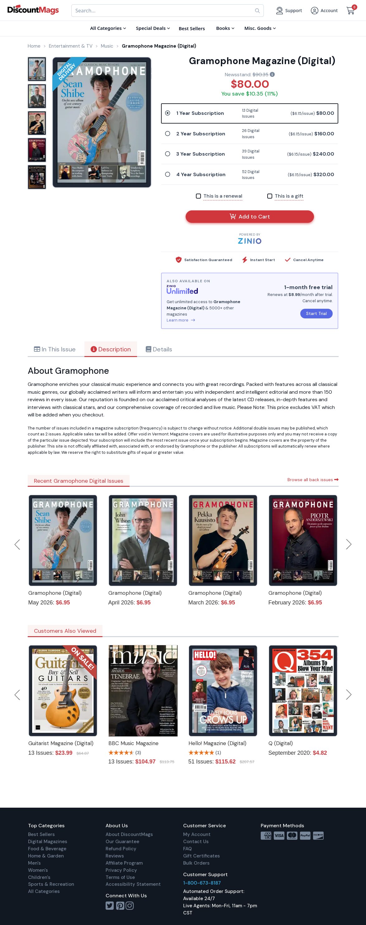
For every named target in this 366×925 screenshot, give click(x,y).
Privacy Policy (121, 870)
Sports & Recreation (51, 884)
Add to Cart (250, 216)
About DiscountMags (129, 834)
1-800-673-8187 (202, 883)
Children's (39, 877)
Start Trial (316, 313)
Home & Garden (46, 856)
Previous (17, 544)
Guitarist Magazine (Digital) (60, 743)
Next (349, 544)
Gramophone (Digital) (55, 592)
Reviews (115, 856)
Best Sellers (41, 834)
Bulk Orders (196, 863)
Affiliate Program (124, 863)
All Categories (44, 891)
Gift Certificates (201, 856)
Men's (34, 863)
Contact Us (196, 841)
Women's (38, 870)
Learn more (181, 320)
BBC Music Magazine (133, 743)
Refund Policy (121, 849)
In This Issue (55, 349)
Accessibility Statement (133, 884)
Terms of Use (120, 877)
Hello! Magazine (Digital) (217, 743)
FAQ (187, 849)
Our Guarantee (122, 841)
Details (159, 349)
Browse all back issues (313, 479)
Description (111, 349)
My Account (197, 834)
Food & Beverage (47, 849)
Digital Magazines (47, 841)
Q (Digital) (281, 743)
